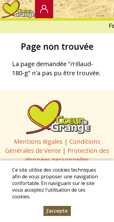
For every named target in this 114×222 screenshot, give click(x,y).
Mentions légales (38, 141)
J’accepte (57, 212)
